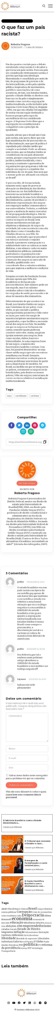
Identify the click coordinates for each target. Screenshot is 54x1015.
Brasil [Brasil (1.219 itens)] (32, 908)
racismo (35, 396)
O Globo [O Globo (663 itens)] (38, 941)
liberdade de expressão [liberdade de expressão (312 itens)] (26, 939)
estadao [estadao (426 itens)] (5, 929)
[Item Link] (12, 844)
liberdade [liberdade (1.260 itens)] (8, 938)
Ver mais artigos (27, 483)
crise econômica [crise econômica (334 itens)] (8, 916)
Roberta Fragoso (20, 44)
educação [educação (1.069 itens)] (16, 922)
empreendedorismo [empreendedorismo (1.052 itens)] (37, 926)
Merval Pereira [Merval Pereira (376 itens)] (26, 942)
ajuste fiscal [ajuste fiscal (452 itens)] (7, 909)
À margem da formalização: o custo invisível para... (36, 863)
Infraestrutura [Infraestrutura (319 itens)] (31, 932)
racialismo (21, 396)
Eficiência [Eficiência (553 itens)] (29, 922)
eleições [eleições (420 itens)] (40, 923)
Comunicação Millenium (12, 827)
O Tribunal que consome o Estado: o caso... (37, 842)
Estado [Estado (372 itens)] (13, 929)
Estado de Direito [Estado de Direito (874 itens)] (28, 929)
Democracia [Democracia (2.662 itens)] (33, 915)
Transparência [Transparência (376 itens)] (8, 951)
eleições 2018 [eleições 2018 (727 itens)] (14, 925)
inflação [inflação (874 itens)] (19, 932)
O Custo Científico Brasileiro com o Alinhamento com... (34, 883)
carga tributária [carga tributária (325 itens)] (45, 909)
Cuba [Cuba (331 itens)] (19, 916)
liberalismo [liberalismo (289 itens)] (34, 935)
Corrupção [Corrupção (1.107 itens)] (24, 911)
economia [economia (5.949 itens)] (22, 918)
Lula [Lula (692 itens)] (16, 941)
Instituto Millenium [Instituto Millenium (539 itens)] (12, 935)
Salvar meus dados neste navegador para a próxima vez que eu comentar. (27, 777)
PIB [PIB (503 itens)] (21, 945)
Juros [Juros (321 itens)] (26, 935)
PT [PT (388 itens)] (39, 945)
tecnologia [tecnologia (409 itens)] (37, 948)
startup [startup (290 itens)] (24, 948)
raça (9, 396)
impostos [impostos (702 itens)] (7, 932)
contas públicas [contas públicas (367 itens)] (8, 912)
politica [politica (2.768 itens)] (30, 944)
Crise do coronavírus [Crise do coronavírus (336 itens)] (42, 912)
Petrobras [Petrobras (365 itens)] (13, 945)
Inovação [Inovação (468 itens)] (44, 932)
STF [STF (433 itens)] (30, 948)
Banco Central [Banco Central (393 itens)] (21, 909)
